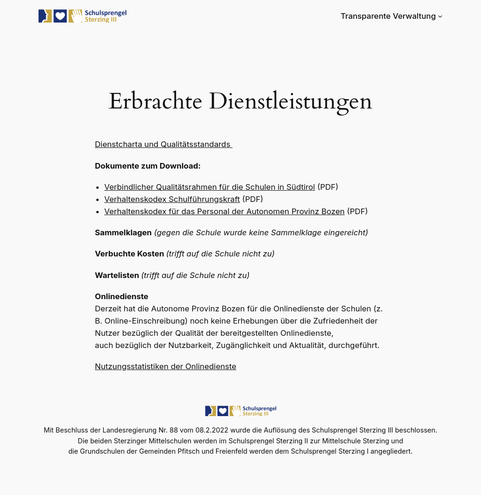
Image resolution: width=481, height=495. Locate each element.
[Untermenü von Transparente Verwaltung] (440, 16)
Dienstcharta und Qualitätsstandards (164, 144)
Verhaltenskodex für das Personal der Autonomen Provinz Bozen (224, 211)
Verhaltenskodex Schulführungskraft (172, 199)
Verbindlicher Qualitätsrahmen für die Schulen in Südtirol (209, 187)
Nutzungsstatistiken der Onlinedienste (165, 366)
